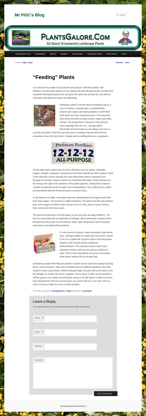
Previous (118, 63)
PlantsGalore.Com (23, 54)
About (123, 54)
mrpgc (69, 291)
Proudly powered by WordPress (73, 406)
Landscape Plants (94, 54)
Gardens (64, 54)
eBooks (53, 54)
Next (128, 63)
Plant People (77, 54)
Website (38, 346)
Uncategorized (58, 291)
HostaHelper (40, 54)
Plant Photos (111, 54)
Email (39, 332)
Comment (39, 360)
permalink (88, 291)
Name (39, 318)
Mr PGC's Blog (29, 15)
